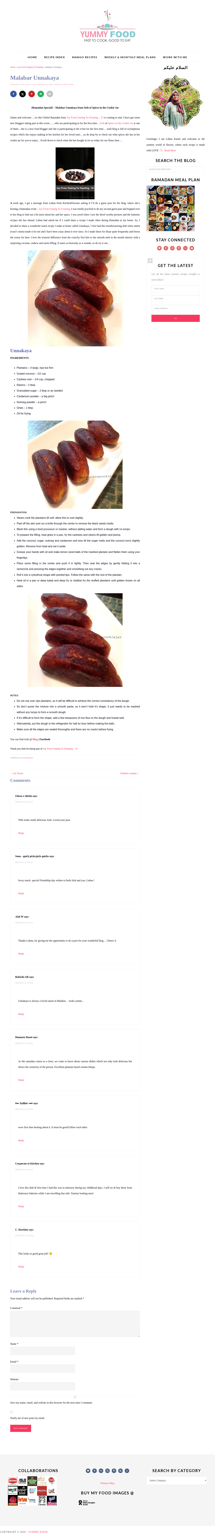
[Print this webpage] (50, 94)
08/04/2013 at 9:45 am (24, 922)
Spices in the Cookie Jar (120, 123)
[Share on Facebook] (13, 94)
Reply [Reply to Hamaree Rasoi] (21, 1080)
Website (14, 1379)
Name (14, 1343)
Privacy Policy (107, 1483)
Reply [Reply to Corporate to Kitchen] (21, 1206)
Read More (170, 150)
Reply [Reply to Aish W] (21, 953)
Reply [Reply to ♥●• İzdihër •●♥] (21, 1140)
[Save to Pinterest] (31, 94)
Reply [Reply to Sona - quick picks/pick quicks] (21, 893)
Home (12, 67)
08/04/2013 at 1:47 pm (24, 983)
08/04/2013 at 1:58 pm (24, 1043)
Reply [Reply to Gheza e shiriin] (21, 833)
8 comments (27, 758)
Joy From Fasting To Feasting (30, 67)
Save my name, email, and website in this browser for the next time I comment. (51, 1402)
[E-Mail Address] (175, 308)
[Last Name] (175, 298)
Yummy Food (107, 26)
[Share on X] (22, 94)
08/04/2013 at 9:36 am (24, 862)
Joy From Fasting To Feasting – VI (85, 117)
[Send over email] (40, 94)
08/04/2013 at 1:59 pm (24, 1109)
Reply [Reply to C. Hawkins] (21, 1266)
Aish (102, 123)
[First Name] (175, 288)
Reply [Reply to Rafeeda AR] (21, 1014)
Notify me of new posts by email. (27, 1418)
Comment (16, 1308)
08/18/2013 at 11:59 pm (24, 1235)
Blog (35, 739)
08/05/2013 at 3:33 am (24, 1169)
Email (14, 1361)
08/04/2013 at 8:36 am (24, 802)
